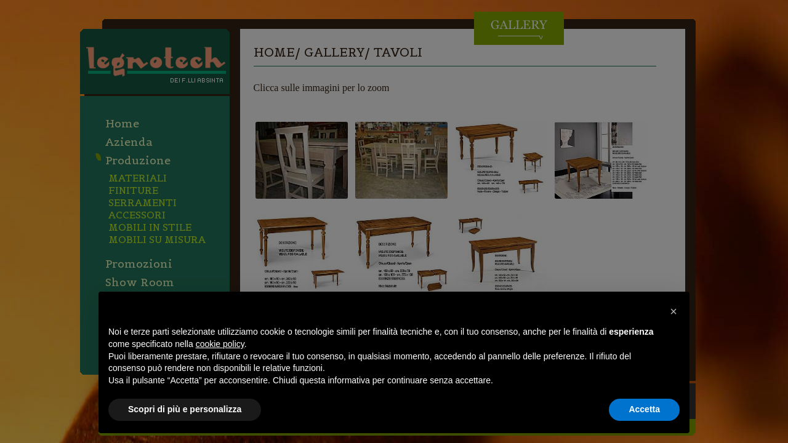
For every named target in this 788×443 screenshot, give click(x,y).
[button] (673, 311)
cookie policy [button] (220, 344)
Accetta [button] (644, 409)
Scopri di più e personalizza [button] (184, 409)
